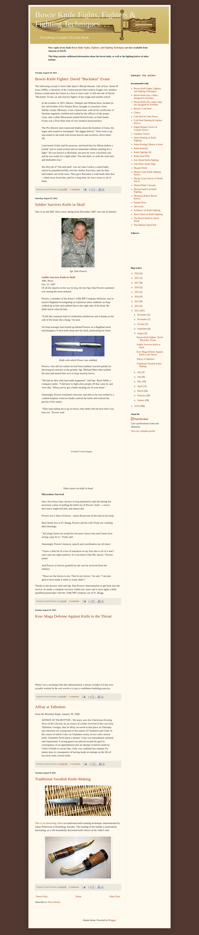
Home (78, 896)
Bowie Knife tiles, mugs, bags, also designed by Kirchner (148, 103)
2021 (137, 278)
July (139, 372)
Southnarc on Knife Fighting (147, 210)
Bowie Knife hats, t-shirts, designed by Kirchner (146, 96)
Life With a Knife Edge (145, 164)
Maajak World (140, 168)
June (139, 377)
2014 (137, 296)
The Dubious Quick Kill (145, 225)
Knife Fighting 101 (143, 152)
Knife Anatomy (141, 148)
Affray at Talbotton (50, 707)
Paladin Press (140, 202)
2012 (137, 306)
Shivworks (139, 206)
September (142, 329)
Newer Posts (41, 896)
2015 (137, 292)
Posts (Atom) (54, 902)
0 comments (74, 601)
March (140, 391)
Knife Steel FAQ (141, 156)
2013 (137, 301)
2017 (137, 283)
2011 (137, 310)
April (140, 386)
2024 (137, 273)
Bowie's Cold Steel (143, 108)
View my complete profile (143, 431)
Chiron (137, 112)
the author (149, 75)
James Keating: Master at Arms (148, 144)
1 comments (75, 189)
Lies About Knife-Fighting (146, 160)
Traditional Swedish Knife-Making (63, 779)
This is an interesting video (49, 823)
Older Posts (114, 896)
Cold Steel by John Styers (146, 116)
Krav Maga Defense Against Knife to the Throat (73, 616)
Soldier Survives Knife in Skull (60, 204)
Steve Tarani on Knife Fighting (148, 214)
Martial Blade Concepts (145, 185)
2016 (137, 287)
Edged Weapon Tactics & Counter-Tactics (145, 128)
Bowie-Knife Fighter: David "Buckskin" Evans (72, 79)
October (141, 324)
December (142, 315)
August (140, 333)
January (141, 400)
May (139, 381)
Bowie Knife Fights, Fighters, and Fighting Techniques (147, 90)
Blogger (112, 920)
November (142, 319)
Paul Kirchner (141, 419)
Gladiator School (142, 134)
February (141, 395)
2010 (137, 406)
